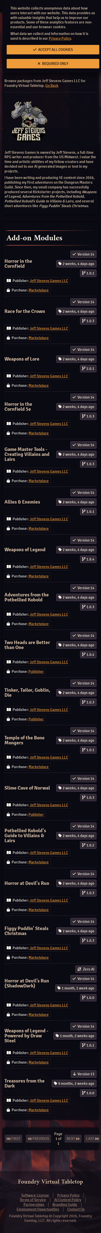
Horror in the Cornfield (18, 263)
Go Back (51, 85)
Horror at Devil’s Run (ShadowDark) (26, 983)
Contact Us (76, 1209)
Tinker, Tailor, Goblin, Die (27, 692)
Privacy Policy (60, 38)
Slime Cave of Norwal (27, 788)
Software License (35, 1195)
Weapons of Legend (25, 550)
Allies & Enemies (22, 502)
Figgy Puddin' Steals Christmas (26, 931)
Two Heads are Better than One (27, 645)
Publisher (36, 671)
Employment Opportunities (38, 1209)
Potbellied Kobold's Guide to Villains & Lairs (25, 835)
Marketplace (38, 290)
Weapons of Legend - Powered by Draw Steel (26, 1036)
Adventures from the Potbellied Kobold (26, 597)
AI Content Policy (67, 1200)
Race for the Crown (24, 311)
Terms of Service (33, 1200)
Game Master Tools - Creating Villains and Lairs (27, 454)
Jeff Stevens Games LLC (49, 280)
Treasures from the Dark (24, 1083)
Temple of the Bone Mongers (24, 740)
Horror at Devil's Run (26, 883)
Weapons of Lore (21, 359)
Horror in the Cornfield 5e (18, 406)
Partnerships (34, 1204)
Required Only (53, 63)
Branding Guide (64, 1204)
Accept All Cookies (53, 49)
